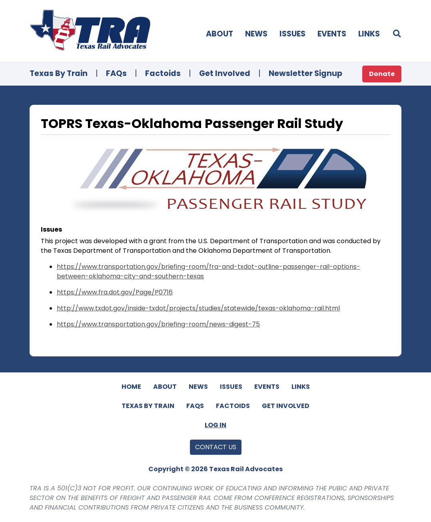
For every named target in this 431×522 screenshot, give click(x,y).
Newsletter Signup (305, 73)
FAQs (116, 73)
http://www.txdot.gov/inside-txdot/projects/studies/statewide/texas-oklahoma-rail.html (198, 308)
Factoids (163, 73)
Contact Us (215, 447)
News (256, 33)
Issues (292, 33)
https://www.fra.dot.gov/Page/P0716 (115, 292)
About (219, 33)
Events (331, 33)
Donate (382, 73)
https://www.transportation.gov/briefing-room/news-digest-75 (158, 324)
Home (131, 386)
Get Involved (224, 73)
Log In (215, 425)
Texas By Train (59, 73)
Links (369, 33)
